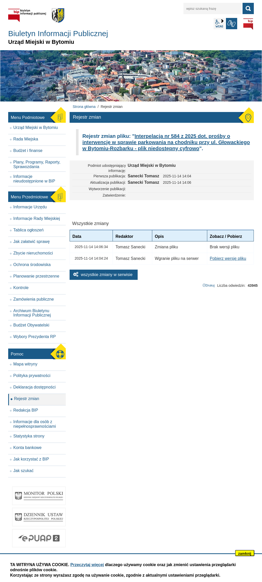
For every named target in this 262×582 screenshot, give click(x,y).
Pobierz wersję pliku (228, 258)
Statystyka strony (29, 436)
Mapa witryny (25, 364)
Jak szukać (23, 470)
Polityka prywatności (31, 375)
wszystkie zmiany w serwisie (107, 274)
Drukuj (210, 285)
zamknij (244, 554)
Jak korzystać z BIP (31, 459)
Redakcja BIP (25, 410)
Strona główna (84, 107)
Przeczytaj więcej (87, 565)
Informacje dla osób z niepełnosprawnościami (34, 424)
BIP (248, 24)
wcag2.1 (219, 23)
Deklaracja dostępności (34, 387)
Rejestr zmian (26, 398)
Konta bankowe (27, 447)
